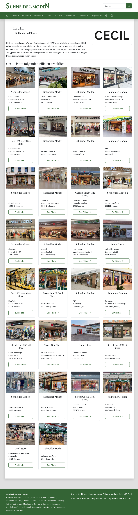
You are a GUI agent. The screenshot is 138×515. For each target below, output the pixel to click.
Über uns (92, 494)
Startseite (75, 494)
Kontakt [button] (82, 15)
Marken (114, 494)
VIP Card (58, 15)
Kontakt (86, 498)
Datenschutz (125, 498)
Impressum (97, 15)
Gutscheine (70, 15)
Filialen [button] (25, 15)
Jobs (48, 15)
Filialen (106, 494)
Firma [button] (14, 15)
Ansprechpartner (99, 498)
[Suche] (114, 5)
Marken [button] (38, 15)
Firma (84, 494)
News (99, 494)
